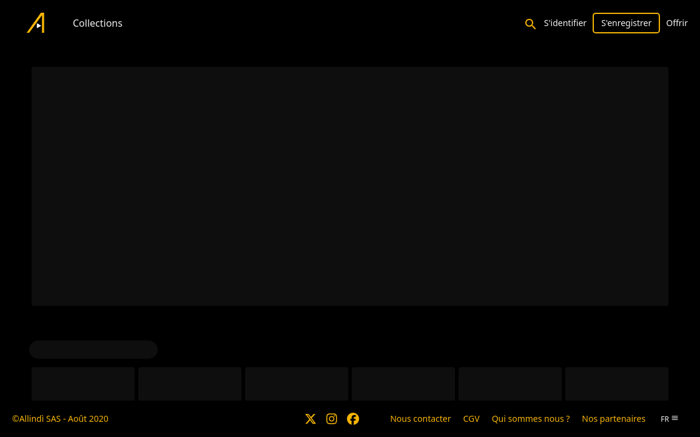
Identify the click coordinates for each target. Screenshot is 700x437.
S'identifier (565, 23)
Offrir (677, 23)
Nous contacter (420, 418)
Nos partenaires (613, 418)
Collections (98, 23)
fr (670, 419)
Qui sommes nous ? (531, 418)
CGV (471, 418)
